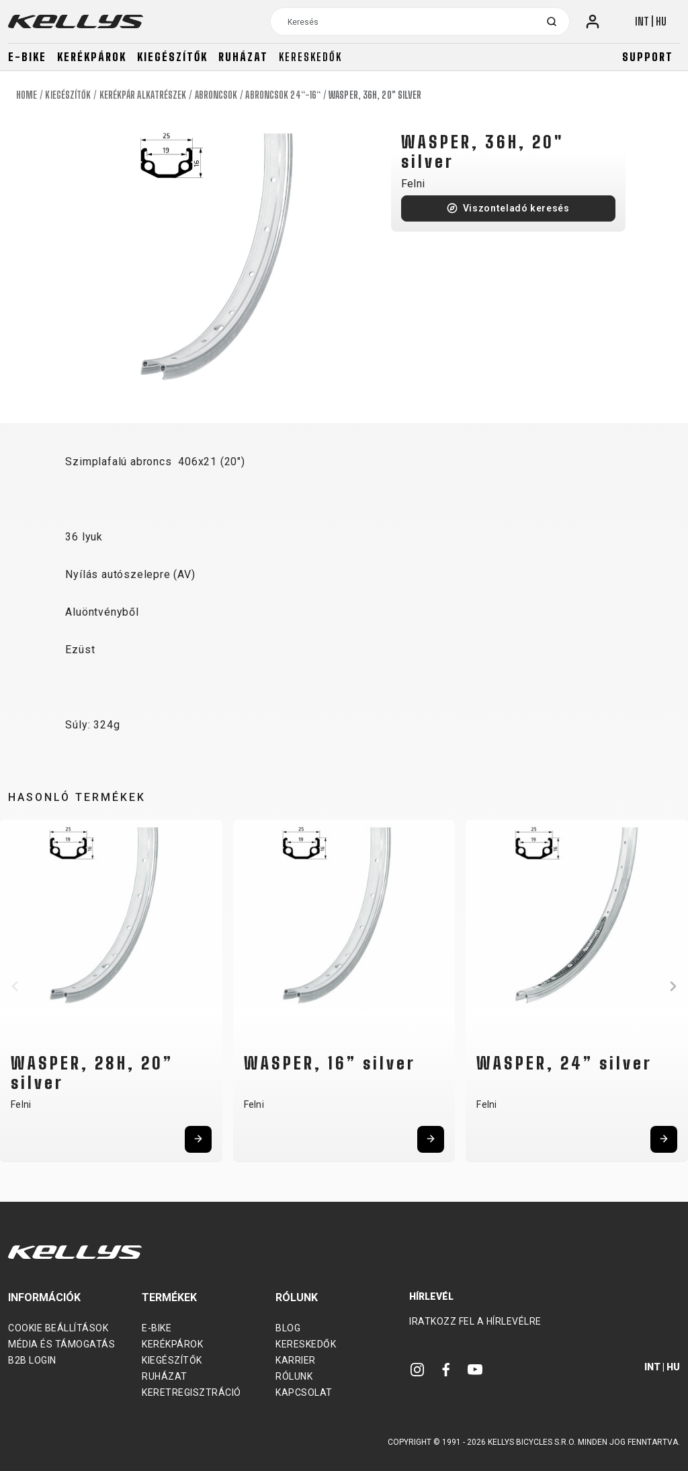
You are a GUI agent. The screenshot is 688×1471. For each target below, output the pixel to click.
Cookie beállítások (58, 1328)
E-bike (27, 56)
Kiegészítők (172, 56)
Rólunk (293, 1376)
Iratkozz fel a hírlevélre (475, 1321)
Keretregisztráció (191, 1392)
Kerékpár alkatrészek (143, 95)
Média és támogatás (61, 1344)
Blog (287, 1328)
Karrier (295, 1360)
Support (647, 56)
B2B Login (32, 1360)
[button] (15, 986)
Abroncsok (216, 95)
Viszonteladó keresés (516, 208)
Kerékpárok (91, 56)
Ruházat (243, 56)
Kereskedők (310, 56)
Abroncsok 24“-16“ (282, 95)
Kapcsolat (304, 1392)
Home (26, 95)
